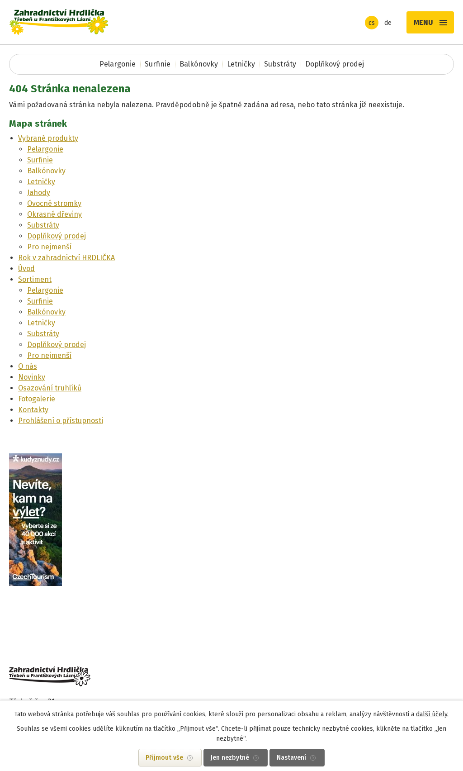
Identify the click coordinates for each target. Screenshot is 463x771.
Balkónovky (199, 64)
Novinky (31, 377)
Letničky (241, 64)
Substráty (280, 64)
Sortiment (35, 279)
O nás (27, 366)
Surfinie (157, 64)
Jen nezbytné (230, 757)
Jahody (38, 192)
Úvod (26, 268)
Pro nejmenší (49, 247)
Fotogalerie (36, 399)
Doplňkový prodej (334, 64)
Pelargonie (117, 64)
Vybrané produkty (48, 138)
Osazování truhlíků (49, 388)
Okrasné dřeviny (54, 214)
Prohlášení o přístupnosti (60, 420)
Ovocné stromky (54, 203)
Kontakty (33, 409)
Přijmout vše (164, 757)
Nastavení (291, 757)
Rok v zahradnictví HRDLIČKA (66, 257)
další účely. (432, 714)
